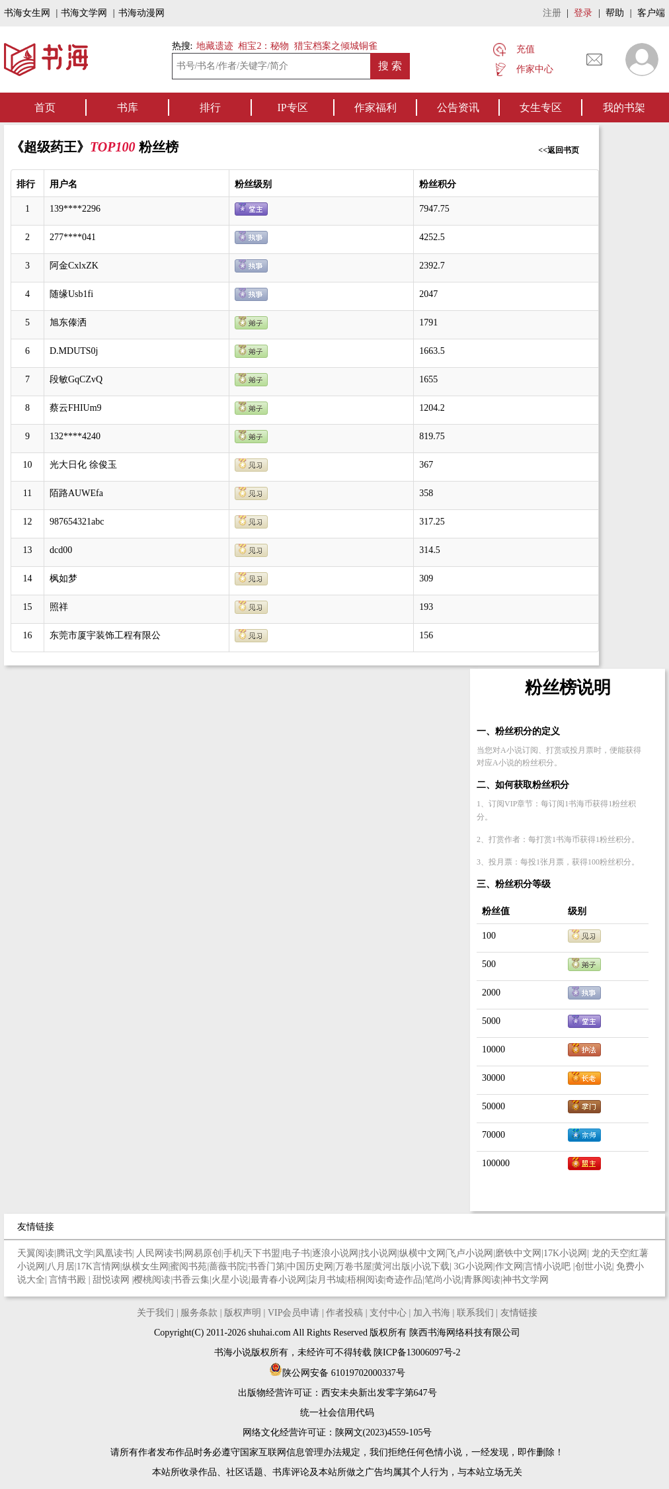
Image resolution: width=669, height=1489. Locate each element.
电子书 (296, 1253)
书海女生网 (27, 13)
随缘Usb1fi (71, 294)
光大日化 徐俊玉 (83, 465)
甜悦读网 (112, 1280)
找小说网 (378, 1253)
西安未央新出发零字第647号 (379, 1393)
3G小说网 (473, 1266)
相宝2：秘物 (263, 46)
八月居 (61, 1266)
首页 (45, 107)
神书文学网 (525, 1280)
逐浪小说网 (335, 1253)
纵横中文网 (422, 1253)
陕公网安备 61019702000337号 (337, 1373)
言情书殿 (69, 1280)
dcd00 (61, 550)
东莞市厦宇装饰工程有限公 (105, 635)
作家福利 (375, 107)
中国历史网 (310, 1266)
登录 (583, 13)
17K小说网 (565, 1253)
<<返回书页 (558, 150)
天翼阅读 (35, 1253)
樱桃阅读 (152, 1280)
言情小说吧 (548, 1266)
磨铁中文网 (518, 1253)
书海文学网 (84, 13)
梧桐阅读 (365, 1280)
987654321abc (77, 522)
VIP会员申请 (294, 1313)
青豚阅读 (481, 1280)
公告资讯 (458, 107)
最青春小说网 (278, 1280)
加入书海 (431, 1313)
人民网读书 (159, 1253)
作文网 (509, 1266)
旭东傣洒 (68, 322)
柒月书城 (326, 1280)
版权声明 (242, 1313)
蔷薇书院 (227, 1266)
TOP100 (114, 147)
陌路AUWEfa (76, 493)
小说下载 (431, 1266)
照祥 (59, 607)
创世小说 (593, 1266)
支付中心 (388, 1313)
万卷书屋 (353, 1266)
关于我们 (155, 1313)
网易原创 (202, 1253)
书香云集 (191, 1280)
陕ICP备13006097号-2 (416, 1352)
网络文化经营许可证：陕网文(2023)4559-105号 (337, 1432)
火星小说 (230, 1280)
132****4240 (75, 436)
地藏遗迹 (213, 46)
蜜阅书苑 (188, 1266)
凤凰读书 (113, 1253)
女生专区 (541, 107)
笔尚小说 (442, 1280)
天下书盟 (261, 1253)
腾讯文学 (74, 1253)
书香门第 (266, 1266)
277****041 (73, 237)
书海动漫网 (141, 13)
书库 (127, 107)
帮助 (615, 13)
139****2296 (75, 209)
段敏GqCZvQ (76, 379)
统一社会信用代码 (337, 1413)
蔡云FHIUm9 (76, 408)
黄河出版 (392, 1266)
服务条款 (198, 1313)
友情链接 (518, 1313)
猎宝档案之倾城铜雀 (335, 46)
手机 (232, 1253)
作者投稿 (344, 1313)
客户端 (651, 13)
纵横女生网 (145, 1266)
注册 (552, 13)
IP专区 (292, 107)
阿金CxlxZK (74, 266)
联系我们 (475, 1313)
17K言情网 (98, 1266)
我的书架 (624, 107)
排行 (210, 107)
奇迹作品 (403, 1280)
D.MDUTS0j (74, 351)
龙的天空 (610, 1253)
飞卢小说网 (470, 1253)
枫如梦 (63, 578)
